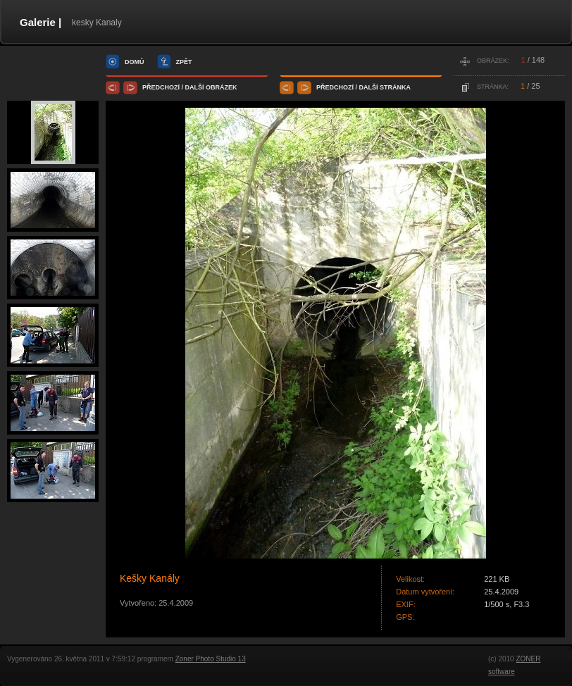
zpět (184, 62)
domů (134, 62)
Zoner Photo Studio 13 (210, 659)
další (194, 87)
